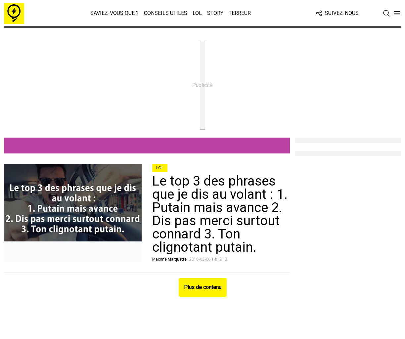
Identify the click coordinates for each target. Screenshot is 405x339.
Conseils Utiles (165, 13)
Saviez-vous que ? (114, 13)
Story (215, 13)
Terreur (240, 13)
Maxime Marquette (169, 259)
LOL (197, 13)
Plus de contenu (202, 287)
